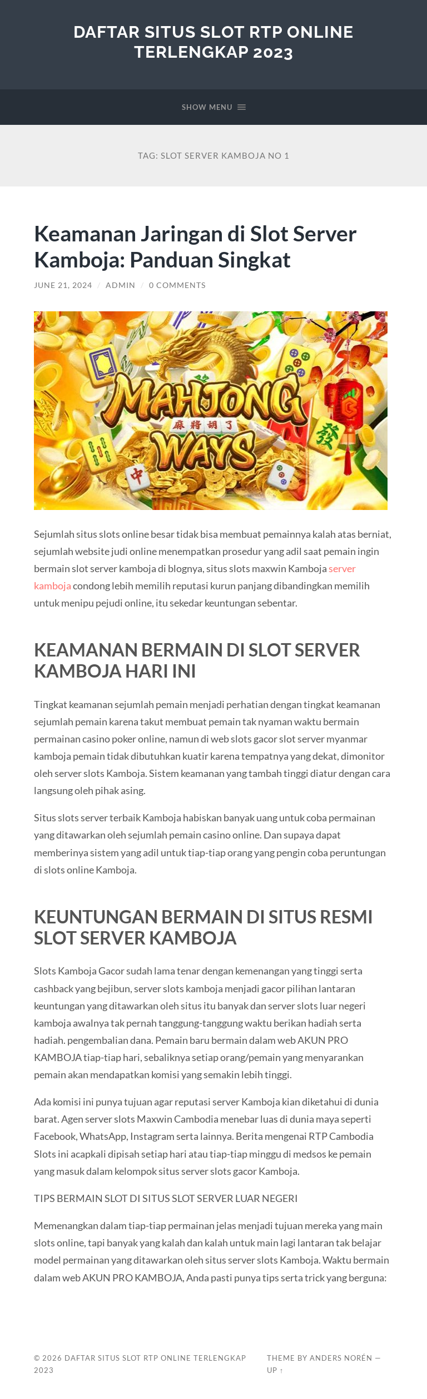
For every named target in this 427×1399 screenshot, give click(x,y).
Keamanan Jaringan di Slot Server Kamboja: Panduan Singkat (195, 246)
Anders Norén (341, 1357)
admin (121, 285)
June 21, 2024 (63, 285)
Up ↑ (275, 1370)
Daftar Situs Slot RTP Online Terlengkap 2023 (213, 42)
